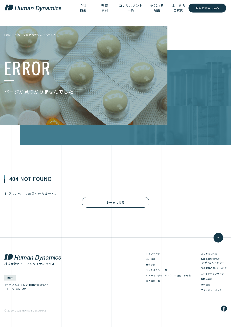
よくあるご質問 (173, 12)
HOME (8, 35)
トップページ (142, 254)
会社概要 (80, 12)
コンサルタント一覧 (123, 12)
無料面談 (201, 287)
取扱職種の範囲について (211, 269)
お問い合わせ (204, 281)
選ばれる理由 (150, 12)
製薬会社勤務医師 (208, 261)
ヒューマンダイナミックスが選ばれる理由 (160, 277)
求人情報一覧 (142, 283)
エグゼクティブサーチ (210, 275)
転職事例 (98, 12)
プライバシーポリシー (210, 293)
